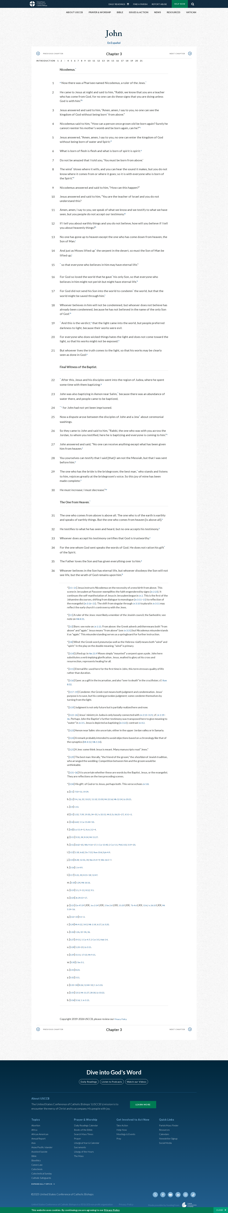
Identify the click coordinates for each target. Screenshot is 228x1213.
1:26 (78, 933)
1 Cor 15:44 (88, 823)
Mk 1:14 (98, 743)
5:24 (79, 883)
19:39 (89, 792)
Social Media (166, 1143)
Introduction (45, 60)
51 (82, 792)
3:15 (71, 670)
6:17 (105, 925)
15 (112, 60)
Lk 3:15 (91, 948)
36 (74, 720)
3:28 (72, 948)
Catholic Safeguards (42, 1178)
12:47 (99, 876)
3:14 (71, 654)
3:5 (72, 815)
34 (96, 815)
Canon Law (37, 1165)
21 (141, 60)
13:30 (106, 800)
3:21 (152, 716)
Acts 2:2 (93, 830)
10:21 (91, 800)
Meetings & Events (127, 1134)
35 (100, 815)
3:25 (71, 750)
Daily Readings (117, 4)
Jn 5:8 (147, 785)
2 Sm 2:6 (114, 906)
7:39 (84, 815)
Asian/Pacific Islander (43, 1147)
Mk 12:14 (128, 800)
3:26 (72, 933)
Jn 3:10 (141, 600)
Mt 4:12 (87, 743)
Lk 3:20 (113, 925)
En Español (114, 42)
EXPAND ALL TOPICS (41, 1185)
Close (219, 1210)
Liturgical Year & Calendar (89, 1143)
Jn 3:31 (135, 627)
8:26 (83, 986)
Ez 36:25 (125, 815)
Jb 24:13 (81, 898)
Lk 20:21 (139, 800)
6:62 (79, 845)
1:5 (78, 891)
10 (89, 60)
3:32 (79, 838)
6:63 (77, 823)
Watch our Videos (135, 1082)
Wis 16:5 (112, 860)
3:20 (72, 898)
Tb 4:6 (142, 906)
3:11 (72, 838)
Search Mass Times (84, 1134)
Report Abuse (159, 4)
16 (117, 60)
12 (98, 60)
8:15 (88, 876)
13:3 (79, 993)
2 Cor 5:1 (122, 845)
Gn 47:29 (82, 906)
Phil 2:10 (133, 845)
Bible (34, 1156)
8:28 (78, 860)
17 (122, 60)
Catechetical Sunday (42, 1174)
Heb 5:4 (111, 940)
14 (108, 60)
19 (131, 60)
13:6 (154, 906)
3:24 (71, 739)
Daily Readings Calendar (129, 4)
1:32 (77, 815)
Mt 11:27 (98, 838)
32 (83, 933)
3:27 (72, 940)
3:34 (71, 785)
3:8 (71, 643)
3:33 (72, 986)
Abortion (36, 1126)
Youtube (172, 1195)
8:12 (90, 891)
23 (78, 917)
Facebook (165, 1195)
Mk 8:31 (81, 616)
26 (77, 716)
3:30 (73, 963)
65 (84, 845)
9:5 (96, 891)
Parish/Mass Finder (170, 1126)
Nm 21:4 (98, 860)
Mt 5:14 (77, 910)
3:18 (73, 883)
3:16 (71, 681)
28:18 (97, 993)
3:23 (71, 731)
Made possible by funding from (164, 1205)
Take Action (122, 1126)
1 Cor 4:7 (89, 940)
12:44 (90, 986)
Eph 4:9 (114, 853)
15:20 (128, 906)
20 (136, 60)
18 (127, 60)
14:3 (88, 925)
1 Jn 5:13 (88, 1001)
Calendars (165, 1134)
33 (85, 800)
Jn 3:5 (95, 723)
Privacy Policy (122, 1020)
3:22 (71, 716)
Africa (34, 1130)
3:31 (71, 773)
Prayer (78, 1139)
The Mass (79, 1156)
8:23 (79, 970)
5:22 (78, 876)
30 (83, 876)
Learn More (143, 1105)
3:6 (72, 823)
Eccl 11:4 (80, 830)
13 (103, 60)
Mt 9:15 (96, 955)
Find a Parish (140, 4)
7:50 (77, 792)
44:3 (116, 815)
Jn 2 (141, 592)
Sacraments (80, 1147)
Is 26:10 (162, 906)
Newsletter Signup (169, 1139)
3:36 (72, 1001)
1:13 (77, 807)
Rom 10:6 (103, 853)
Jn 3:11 (143, 596)
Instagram (186, 1195)
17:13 (87, 955)
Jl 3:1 (138, 815)
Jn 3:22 (138, 723)
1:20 (79, 948)
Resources (165, 1130)
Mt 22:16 (116, 800)
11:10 (99, 800)
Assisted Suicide (40, 1152)
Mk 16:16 (88, 883)
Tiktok (193, 1195)
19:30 (91, 815)
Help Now (179, 4)
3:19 (71, 708)
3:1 (71, 584)
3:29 (71, 758)
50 (97, 823)
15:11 (79, 955)
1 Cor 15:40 (108, 845)
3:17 (71, 693)
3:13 (71, 853)
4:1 (82, 917)
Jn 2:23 (155, 588)
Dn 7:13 (92, 853)
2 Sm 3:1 (81, 963)
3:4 (72, 807)
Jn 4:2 (157, 723)
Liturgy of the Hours (85, 1152)
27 (132, 815)
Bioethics (36, 1161)
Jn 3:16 (91, 600)
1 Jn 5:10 (104, 986)
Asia (33, 1143)
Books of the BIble (84, 1130)
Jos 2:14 (98, 906)
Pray (119, 1139)
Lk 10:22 (107, 993)
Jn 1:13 (99, 623)
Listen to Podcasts (111, 1082)
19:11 (79, 940)
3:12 (72, 845)
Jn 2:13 (145, 716)
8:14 (89, 838)
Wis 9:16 (92, 845)
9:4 (77, 800)
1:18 (78, 853)
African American (41, 1134)
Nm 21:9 (94, 654)
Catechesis (37, 1169)
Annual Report (39, 1139)
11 (93, 60)
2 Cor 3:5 (100, 940)
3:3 (71, 623)
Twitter (158, 1195)
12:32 (85, 860)
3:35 (72, 993)
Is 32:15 (108, 815)
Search (192, 3)
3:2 (72, 800)
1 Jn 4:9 (80, 868)
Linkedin (179, 1195)
